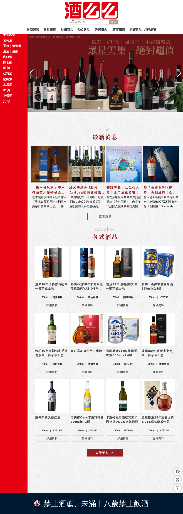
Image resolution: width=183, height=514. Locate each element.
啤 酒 (6, 90)
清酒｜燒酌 (10, 51)
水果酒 (7, 84)
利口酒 (7, 57)
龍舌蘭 (7, 62)
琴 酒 (6, 68)
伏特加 (7, 73)
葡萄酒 (7, 40)
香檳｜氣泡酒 (12, 46)
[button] (99, 108)
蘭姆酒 (7, 79)
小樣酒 (7, 96)
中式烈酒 (9, 35)
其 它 (6, 101)
